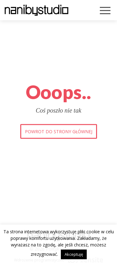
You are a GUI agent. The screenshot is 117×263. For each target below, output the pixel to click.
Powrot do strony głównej (58, 131)
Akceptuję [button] (74, 254)
